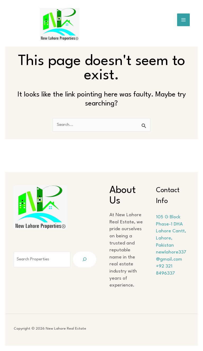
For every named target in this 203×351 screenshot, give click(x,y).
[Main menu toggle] (183, 19)
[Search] (87, 252)
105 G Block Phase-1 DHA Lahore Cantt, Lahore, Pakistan (172, 224)
